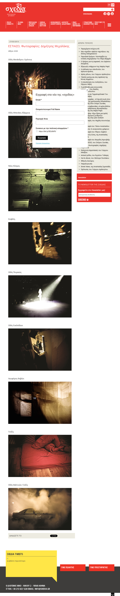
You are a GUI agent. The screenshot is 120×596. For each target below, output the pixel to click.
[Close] (87, 90)
